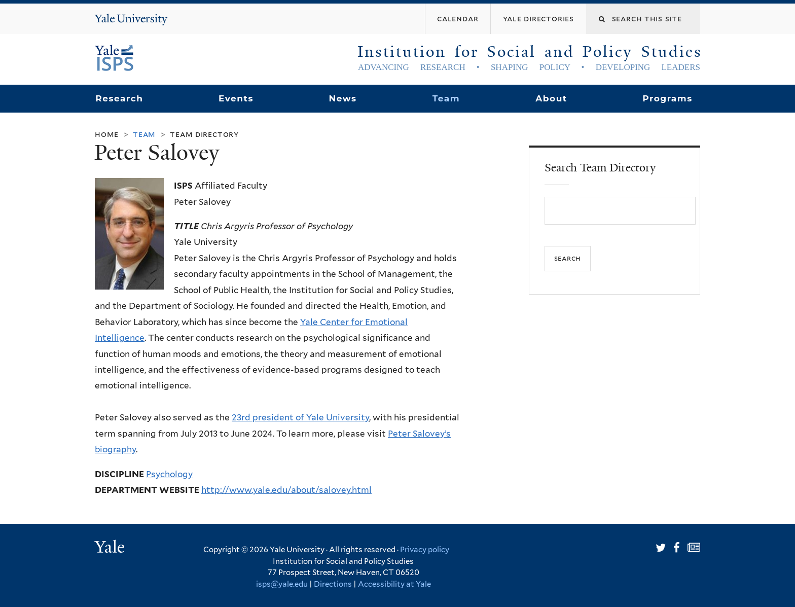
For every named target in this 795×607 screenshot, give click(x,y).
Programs (667, 98)
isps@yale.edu (282, 584)
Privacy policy (424, 549)
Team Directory (204, 134)
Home (107, 134)
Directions (333, 584)
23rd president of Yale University (300, 417)
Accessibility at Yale (394, 584)
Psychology (169, 474)
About (551, 98)
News (342, 98)
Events (236, 98)
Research (119, 98)
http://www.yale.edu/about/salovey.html (286, 490)
